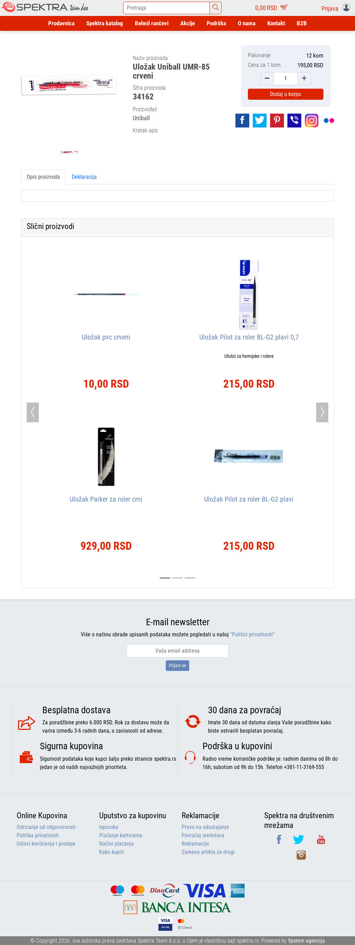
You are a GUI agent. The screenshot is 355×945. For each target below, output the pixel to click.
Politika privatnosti (38, 835)
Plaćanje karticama (120, 835)
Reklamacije (195, 843)
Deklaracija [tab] (84, 177)
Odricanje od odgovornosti (46, 827)
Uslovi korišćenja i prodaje (46, 843)
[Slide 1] (177, 578)
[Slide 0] (165, 578)
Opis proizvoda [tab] (43, 177)
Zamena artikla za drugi (208, 852)
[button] (337, 8)
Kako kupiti (111, 852)
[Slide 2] (190, 578)
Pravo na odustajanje (205, 827)
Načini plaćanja (116, 843)
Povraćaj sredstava (203, 835)
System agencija (306, 940)
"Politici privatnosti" (252, 634)
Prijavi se (177, 665)
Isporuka (108, 827)
